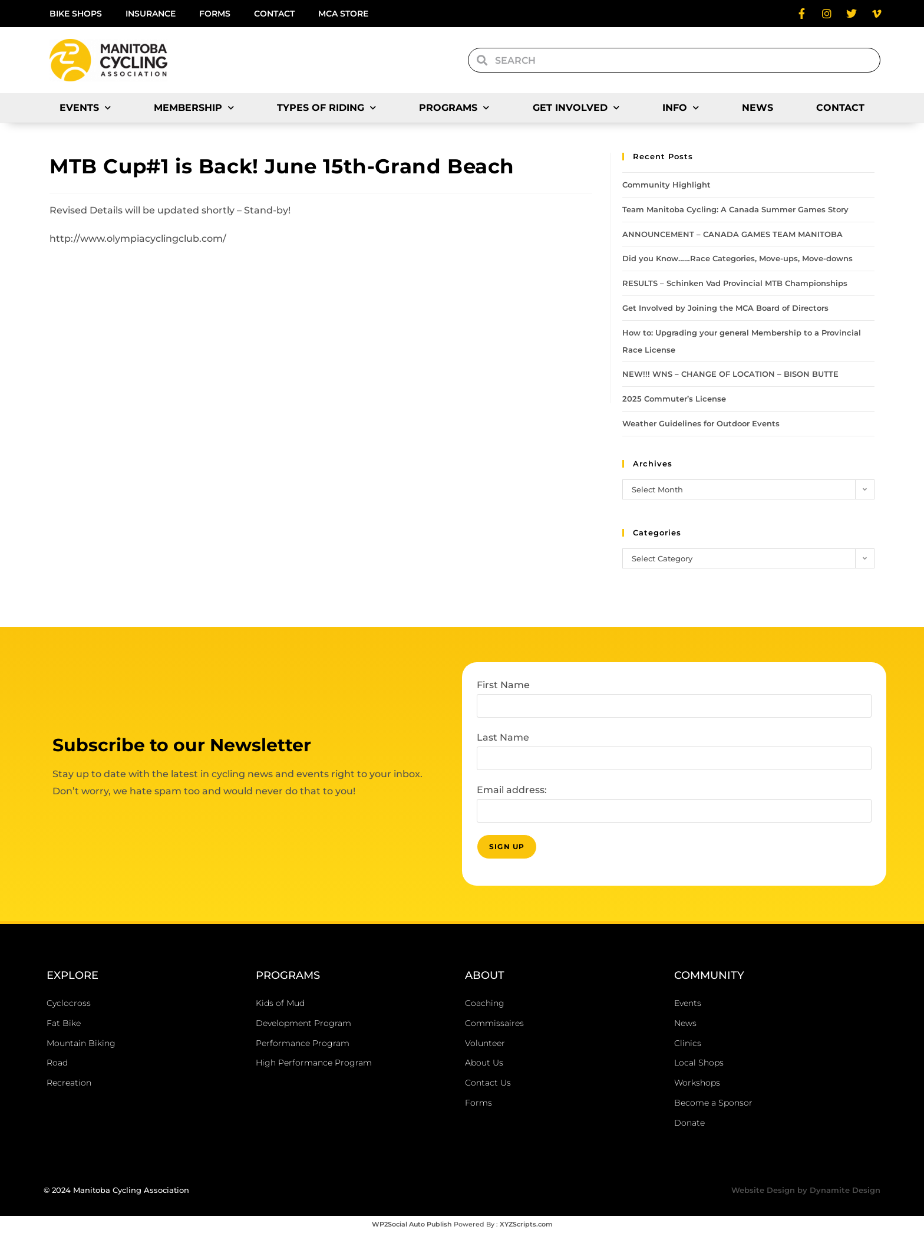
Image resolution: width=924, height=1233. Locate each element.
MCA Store (343, 13)
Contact (274, 13)
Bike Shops (76, 13)
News (757, 107)
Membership (194, 107)
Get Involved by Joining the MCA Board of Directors (725, 308)
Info (680, 107)
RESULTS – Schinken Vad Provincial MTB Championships (734, 283)
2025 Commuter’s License (674, 398)
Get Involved (576, 107)
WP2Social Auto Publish (412, 1224)
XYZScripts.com (526, 1224)
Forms (214, 13)
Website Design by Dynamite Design (805, 1190)
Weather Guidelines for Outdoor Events (701, 423)
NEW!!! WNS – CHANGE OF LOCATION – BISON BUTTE (730, 374)
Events (85, 107)
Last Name (503, 737)
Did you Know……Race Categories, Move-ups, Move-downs (737, 258)
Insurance (151, 13)
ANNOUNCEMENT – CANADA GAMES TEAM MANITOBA (732, 234)
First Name (503, 685)
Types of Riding (326, 107)
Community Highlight (666, 184)
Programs (454, 107)
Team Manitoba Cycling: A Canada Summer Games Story (735, 209)
